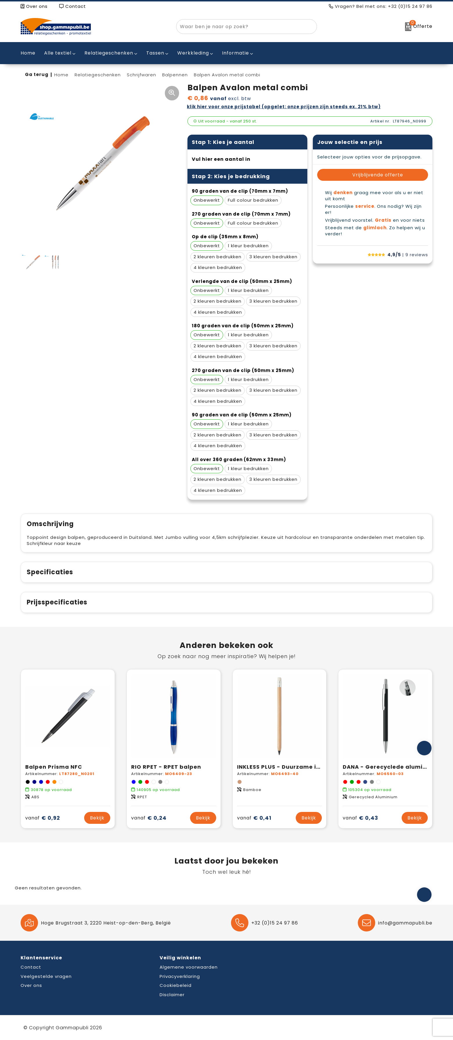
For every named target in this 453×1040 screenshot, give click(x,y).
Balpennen (175, 75)
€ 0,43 (360, 818)
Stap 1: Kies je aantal (223, 142)
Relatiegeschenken (108, 53)
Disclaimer (172, 995)
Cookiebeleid (176, 985)
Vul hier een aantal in (221, 159)
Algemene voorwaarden (189, 967)
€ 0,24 (149, 818)
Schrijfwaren (141, 75)
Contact (72, 6)
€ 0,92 (42, 818)
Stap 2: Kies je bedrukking (231, 176)
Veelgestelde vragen (46, 976)
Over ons (34, 6)
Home (61, 75)
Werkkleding (193, 53)
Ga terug (36, 74)
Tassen (155, 53)
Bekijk (97, 818)
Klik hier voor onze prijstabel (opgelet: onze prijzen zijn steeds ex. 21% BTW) (284, 107)
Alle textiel (57, 53)
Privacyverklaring (180, 976)
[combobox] (239, 26)
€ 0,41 (254, 818)
